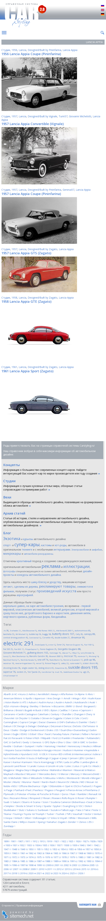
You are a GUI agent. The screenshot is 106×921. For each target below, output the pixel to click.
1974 (32, 857)
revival (40, 663)
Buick (39, 710)
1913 (43, 841)
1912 (35, 841)
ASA (85, 698)
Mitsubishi (38, 778)
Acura (23, 694)
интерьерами (62, 549)
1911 (28, 841)
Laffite (77, 762)
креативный (24, 561)
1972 (16, 857)
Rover (82, 798)
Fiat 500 (8, 649)
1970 (98, 853)
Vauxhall (78, 814)
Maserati (80, 770)
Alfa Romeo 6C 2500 (64, 630)
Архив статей (14, 513)
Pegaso (50, 790)
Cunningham (11, 722)
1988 (49, 861)
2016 (94, 869)
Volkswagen (41, 818)
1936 (52, 845)
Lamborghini (90, 762)
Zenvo (83, 822)
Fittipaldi (46, 738)
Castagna (31, 714)
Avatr (93, 702)
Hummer (79, 750)
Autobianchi (81, 702)
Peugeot (61, 790)
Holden (28, 750)
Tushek (61, 814)
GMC (84, 742)
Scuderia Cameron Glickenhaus (69, 802)
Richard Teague (52, 663)
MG (7, 778)
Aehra (33, 694)
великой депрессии (63, 609)
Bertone (47, 706)
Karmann (28, 762)
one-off (42, 659)
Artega (76, 698)
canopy (89, 634)
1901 (14, 841)
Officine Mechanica (30, 786)
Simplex (10, 806)
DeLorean (57, 726)
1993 (90, 861)
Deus (7, 730)
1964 (49, 853)
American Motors (14, 698)
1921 (57, 841)
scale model (76, 663)
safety (65, 663)
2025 (74, 873)
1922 (64, 841)
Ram (74, 794)
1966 (65, 853)
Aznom (15, 706)
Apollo (29, 698)
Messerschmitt (92, 774)
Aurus (51, 702)
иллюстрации (76, 566)
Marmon (68, 770)
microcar (70, 656)
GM (76, 742)
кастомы (46, 545)
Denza (68, 726)
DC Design (21, 726)
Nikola (75, 782)
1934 (38, 845)
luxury (7, 656)
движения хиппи (80, 613)
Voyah (64, 818)
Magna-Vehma (41, 770)
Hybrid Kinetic (12, 754)
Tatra (88, 810)
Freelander (79, 738)
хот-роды (60, 545)
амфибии (97, 549)
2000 (50, 865)
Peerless (39, 790)
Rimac (25, 798)
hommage (55, 653)
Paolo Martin (55, 660)
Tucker (51, 814)
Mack (97, 766)
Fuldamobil (93, 738)
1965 (57, 853)
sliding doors (46, 668)
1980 (82, 857)
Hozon (58, 750)
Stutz (22, 810)
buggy (46, 634)
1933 (31, 845)
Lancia (22, 50)
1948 (16, 849)
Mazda (21, 774)
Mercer (65, 774)
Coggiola (58, 718)
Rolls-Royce (69, 798)
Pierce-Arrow (76, 790)
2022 (49, 873)
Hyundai (27, 754)
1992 (82, 861)
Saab (8, 802)
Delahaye (44, 726)
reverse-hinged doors (25, 663)
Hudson (68, 750)
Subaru (31, 810)
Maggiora (9, 770)
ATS (25, 702)
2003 (76, 865)
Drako (51, 730)
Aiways (55, 694)
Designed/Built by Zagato (42, 249)
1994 (98, 861)
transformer (47, 672)
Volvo (55, 818)
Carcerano (10, 714)
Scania (37, 802)
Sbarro (27, 802)
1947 (7, 849)
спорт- (7, 545)
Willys (24, 822)
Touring (18, 814)
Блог (7, 533)
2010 (43, 869)
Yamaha (52, 822)
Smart (30, 806)
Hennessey (75, 746)
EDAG (25, 734)
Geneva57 (68, 189)
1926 (79, 841)
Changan (79, 714)
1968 (82, 853)
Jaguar (57, 758)
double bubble (62, 637)
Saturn (17, 802)
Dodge (25, 730)
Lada (68, 762)
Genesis (38, 742)
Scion (46, 802)
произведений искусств (56, 591)
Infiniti (69, 754)
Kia (37, 762)
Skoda (21, 806)
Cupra (24, 722)
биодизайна (58, 616)
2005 (94, 865)
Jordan (90, 758)
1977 (57, 857)
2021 (40, 873)
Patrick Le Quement (73, 660)
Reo (7, 798)
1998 (32, 865)
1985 (24, 861)
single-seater (29, 668)
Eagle (16, 734)
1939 (75, 845)
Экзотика (11, 538)
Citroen (47, 718)
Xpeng (42, 822)
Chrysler (24, 718)
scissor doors (90, 663)
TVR (69, 814)
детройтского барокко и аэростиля (46, 613)
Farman (76, 734)
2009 (34, 869)
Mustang (93, 656)
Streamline (61, 668)
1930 (8, 845)
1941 (90, 845)
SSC (81, 806)
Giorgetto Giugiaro (69, 649)
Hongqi (48, 750)
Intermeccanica (83, 754)
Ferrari (96, 734)
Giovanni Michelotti (80, 116)
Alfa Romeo (69, 694)
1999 (41, 865)
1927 (86, 841)
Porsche (45, 794)
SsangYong (70, 806)
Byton (55, 710)
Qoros (66, 794)
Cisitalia (36, 718)
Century (56, 714)
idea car (66, 653)
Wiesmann (84, 818)
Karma (17, 762)
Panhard (20, 790)
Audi (42, 702)
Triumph (40, 814)
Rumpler (91, 798)
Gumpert (30, 746)
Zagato (62, 822)
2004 (85, 865)
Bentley (35, 706)
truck (58, 672)
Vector (88, 814)
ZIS (90, 822)
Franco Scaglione (48, 649)
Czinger (33, 722)
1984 (16, 861)
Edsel (34, 734)
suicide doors (82, 667)
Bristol (20, 710)
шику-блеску (39, 582)
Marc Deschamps (20, 656)
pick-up (89, 659)
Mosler (8, 782)
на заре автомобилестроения (44, 606)
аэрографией (25, 595)
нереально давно (14, 606)
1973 (24, 857)
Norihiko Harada (28, 660)
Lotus (77, 766)
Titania (8, 814)
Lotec (69, 766)
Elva (41, 734)
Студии (5, 50)
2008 (26, 869)
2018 (16, 873)
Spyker (57, 806)
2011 (51, 869)
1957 (14, 116)
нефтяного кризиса (15, 616)
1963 (40, 853)
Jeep (66, 758)
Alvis (91, 694)
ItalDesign (44, 758)
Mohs (62, 778)
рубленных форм (39, 616)
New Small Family (11, 660)
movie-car (82, 656)
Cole (77, 718)
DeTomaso (90, 726)
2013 (69, 869)
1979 (74, 857)
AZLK (7, 706)
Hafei (40, 746)
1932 (23, 845)
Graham (18, 746)
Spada (48, 806)
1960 (16, 853)
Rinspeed (36, 798)
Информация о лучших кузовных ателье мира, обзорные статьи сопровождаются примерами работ (42, 487)
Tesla (96, 810)
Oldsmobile (56, 786)
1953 (56, 849)
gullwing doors (37, 652)
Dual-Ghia (67, 730)
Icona (54, 754)
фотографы (9, 571)
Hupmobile (92, 750)
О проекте (8, 905)
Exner (60, 644)
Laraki (34, 766)
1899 (7, 841)
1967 (74, 853)
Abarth (9, 694)
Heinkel (62, 746)
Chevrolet (11, 718)
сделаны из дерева (26, 586)
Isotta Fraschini (18, 758)
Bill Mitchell (22, 634)
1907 (21, 841)
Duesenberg (81, 730)
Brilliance (9, 710)
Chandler (67, 714)
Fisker (30, 738)
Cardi (21, 714)
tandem (21, 672)
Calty (79, 634)
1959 (7, 853)
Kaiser (8, 762)
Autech (69, 702)
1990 (65, 861)
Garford (17, 742)
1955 (72, 849)
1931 (15, 845)
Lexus (43, 766)
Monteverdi (74, 778)
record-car (8, 663)
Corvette (47, 637)
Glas (69, 742)
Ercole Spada (41, 645)
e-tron (51, 645)
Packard (87, 786)
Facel (48, 734)
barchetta (8, 634)
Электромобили (80, 549)
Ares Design (55, 698)
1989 (57, 861)
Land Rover (21, 766)
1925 (71, 841)
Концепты (11, 465)
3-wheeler (15, 630)
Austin (60, 702)
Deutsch (102, 14)
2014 (77, 869)
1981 (90, 857)
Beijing (25, 706)
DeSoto (78, 726)
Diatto (16, 730)
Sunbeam (44, 810)
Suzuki (56, 810)
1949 (24, 849)
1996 (16, 865)
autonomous (82, 630)
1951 (40, 849)
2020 (32, 873)
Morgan (97, 778)
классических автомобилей (32, 609)
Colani (69, 718)
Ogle (45, 786)
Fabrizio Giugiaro (74, 645)
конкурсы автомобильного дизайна (39, 575)
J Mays (75, 653)
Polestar (22, 794)
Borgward (90, 706)
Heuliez (88, 746)
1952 (48, 849)
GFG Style (51, 742)
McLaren (33, 774)
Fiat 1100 (88, 645)
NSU (15, 786)
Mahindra (56, 770)
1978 (65, 857)
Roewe (56, 798)
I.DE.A (46, 754)
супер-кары (27, 544)
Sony (39, 806)
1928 (93, 841)
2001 (58, 865)
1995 (7, 865)
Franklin (67, 738)
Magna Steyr (23, 770)
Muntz (17, 782)
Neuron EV (64, 782)
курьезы (28, 539)
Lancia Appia (70, 50)
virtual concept (10, 675)
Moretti (86, 778)
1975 (40, 857)
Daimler (84, 722)
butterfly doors (63, 634)
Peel (29, 790)
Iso (6, 758)
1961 (14, 367)
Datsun (8, 726)
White (73, 818)
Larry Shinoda (87, 653)
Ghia (61, 742)
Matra (91, 770)
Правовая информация (29, 905)
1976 (49, 857)
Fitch (37, 738)
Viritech (19, 818)
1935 (45, 845)
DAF (62, 722)
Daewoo (53, 722)
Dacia (43, 722)
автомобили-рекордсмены (38, 553)
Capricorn (86, 710)
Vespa (9, 818)
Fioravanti (18, 738)
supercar (9, 671)
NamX (37, 782)
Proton (56, 794)
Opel (69, 786)
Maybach (9, 774)
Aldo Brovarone (29, 630)
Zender (73, 822)
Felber (86, 734)
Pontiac (33, 794)
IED (61, 754)
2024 (65, 873)
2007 (17, 869)
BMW (71, 706)
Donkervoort (38, 730)
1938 (68, 845)
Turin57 (63, 116)
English (102, 10)
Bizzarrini (60, 706)
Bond (80, 706)
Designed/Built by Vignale (42, 116)
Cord (84, 718)
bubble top (35, 634)
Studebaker (11, 810)
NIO (83, 782)
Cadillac (65, 710)
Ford (57, 738)
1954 (64, 849)
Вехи (7, 497)
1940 (82, 845)
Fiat (7, 738)
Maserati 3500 (55, 656)
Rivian (47, 798)
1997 (24, 865)
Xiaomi (32, 822)
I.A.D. (37, 754)
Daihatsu (72, 722)
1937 (60, 845)
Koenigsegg (49, 762)
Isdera (97, 754)
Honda (38, 750)
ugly (86, 672)
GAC (7, 742)
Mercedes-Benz (49, 774)
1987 (40, 861)
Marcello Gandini (38, 656)
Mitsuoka (51, 778)
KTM (60, 762)
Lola (62, 766)
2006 (8, 869)
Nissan (92, 782)
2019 (24, 873)
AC (16, 694)
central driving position (15, 637)
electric (18, 643)
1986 (32, 861)
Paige (10, 790)
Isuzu (33, 758)
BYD (47, 710)
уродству (55, 582)
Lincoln (53, 766)
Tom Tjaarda (34, 672)
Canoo (75, 710)
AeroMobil (44, 694)
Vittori (29, 818)
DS (57, 730)
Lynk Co (88, 766)
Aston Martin (13, 702)
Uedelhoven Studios (72, 672)
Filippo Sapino (32, 649)
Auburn (33, 702)
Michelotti (17, 778)
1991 (74, 861)
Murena (27, 782)
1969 (90, 853)
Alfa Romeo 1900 (46, 630)
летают (8, 586)
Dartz (93, 722)
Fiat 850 (19, 649)
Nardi (45, 782)
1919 (50, 841)
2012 (60, 869)
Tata (80, 810)
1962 (32, 853)
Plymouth (10, 794)
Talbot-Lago (68, 810)
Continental (35, 638)
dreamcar (77, 637)
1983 (7, 861)
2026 (81, 873)
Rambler (83, 794)
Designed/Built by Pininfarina (44, 50)
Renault (95, 794)
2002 (67, 865)
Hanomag (51, 746)
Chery (90, 714)
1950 (32, 849)
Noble (8, 786)
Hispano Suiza (14, 750)
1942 (97, 845)
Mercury (76, 774)
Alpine (82, 694)
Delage (32, 726)
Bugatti (30, 710)
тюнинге (27, 549)
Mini (26, 778)
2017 (7, 873)
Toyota (29, 814)
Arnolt (68, 698)
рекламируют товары (57, 586)
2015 (85, 869)
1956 (14, 50)
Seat (91, 802)
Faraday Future (62, 734)
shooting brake (11, 668)
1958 (14, 297)
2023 (57, 873)
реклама (51, 566)
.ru (5, 630)
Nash (53, 782)
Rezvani (15, 798)
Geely (27, 742)
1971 (7, 857)
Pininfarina (92, 790)
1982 (98, 857)
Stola (88, 806)
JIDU (83, 758)
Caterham (44, 714)
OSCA (77, 786)
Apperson (40, 698)
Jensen (74, 758)
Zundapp (9, 826)
